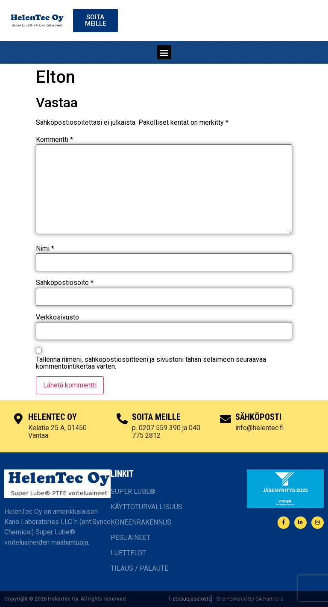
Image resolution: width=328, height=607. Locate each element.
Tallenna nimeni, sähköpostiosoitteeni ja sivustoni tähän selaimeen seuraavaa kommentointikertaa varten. (151, 363)
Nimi (45, 248)
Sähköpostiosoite (65, 282)
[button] (164, 52)
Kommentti (54, 139)
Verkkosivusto (57, 317)
